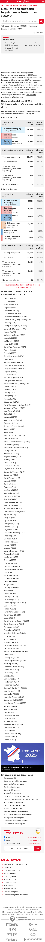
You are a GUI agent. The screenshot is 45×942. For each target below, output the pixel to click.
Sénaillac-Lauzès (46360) (14, 667)
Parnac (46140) (10, 463)
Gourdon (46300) (11, 301)
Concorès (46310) (11, 527)
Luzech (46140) (10, 323)
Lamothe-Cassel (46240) (14, 697)
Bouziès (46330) (10, 721)
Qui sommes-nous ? (10, 907)
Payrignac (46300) (11, 396)
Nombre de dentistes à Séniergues (18, 814)
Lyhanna (7, 867)
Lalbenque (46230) (11, 311)
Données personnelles (10, 912)
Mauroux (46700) (11, 417)
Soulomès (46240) (11, 685)
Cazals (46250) (9, 393)
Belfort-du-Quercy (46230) (14, 435)
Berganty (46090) (11, 664)
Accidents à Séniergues (13, 802)
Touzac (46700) (10, 487)
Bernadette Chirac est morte (15, 864)
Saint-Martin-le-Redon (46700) (16, 621)
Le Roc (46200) (10, 594)
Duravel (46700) (10, 353)
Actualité (8, 837)
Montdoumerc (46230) (13, 420)
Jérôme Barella (10, 889)
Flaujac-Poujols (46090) (13, 377)
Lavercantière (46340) (12, 566)
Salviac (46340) (10, 332)
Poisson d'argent (11, 892)
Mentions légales (7, 914)
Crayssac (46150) (10, 371)
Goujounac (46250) (11, 578)
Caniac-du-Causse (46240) (14, 472)
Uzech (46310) (9, 618)
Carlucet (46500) (16, 29)
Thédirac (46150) (10, 536)
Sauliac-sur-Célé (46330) (13, 700)
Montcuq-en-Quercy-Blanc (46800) (18, 320)
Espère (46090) (10, 350)
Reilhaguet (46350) (11, 658)
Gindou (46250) (10, 484)
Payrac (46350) (9, 387)
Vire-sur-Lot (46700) (12, 496)
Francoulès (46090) (11, 554)
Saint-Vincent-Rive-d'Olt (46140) (17, 441)
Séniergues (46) (10, 778)
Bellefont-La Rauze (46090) (15, 335)
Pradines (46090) (11, 304)
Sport (7, 840)
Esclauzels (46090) (11, 575)
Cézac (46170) (9, 636)
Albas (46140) (9, 432)
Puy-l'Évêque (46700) (12, 314)
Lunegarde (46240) (11, 715)
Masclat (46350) (10, 481)
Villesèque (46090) (11, 454)
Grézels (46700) (10, 560)
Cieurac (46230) (10, 390)
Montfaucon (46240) (12, 411)
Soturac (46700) (10, 399)
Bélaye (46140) (9, 584)
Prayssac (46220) (10, 308)
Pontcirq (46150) (10, 639)
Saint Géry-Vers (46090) (13, 362)
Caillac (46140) (9, 414)
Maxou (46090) (10, 545)
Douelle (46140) (10, 374)
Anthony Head (10, 876)
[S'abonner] (22, 848)
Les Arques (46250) (11, 587)
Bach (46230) (9, 591)
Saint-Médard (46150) (12, 615)
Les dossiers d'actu (12, 844)
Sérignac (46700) (10, 517)
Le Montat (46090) (11, 341)
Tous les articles (19, 909)
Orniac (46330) (10, 740)
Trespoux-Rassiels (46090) (15, 368)
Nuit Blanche (9, 886)
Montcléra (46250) (11, 542)
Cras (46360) (9, 712)
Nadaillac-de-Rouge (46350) (15, 633)
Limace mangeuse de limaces (16, 895)
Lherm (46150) (9, 572)
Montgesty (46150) (11, 524)
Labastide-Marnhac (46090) (15, 329)
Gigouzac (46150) (10, 539)
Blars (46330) (9, 676)
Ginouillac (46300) (18, 26)
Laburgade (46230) (11, 466)
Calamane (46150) (11, 438)
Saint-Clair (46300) (11, 670)
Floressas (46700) (11, 642)
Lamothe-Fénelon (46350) (14, 511)
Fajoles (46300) (10, 520)
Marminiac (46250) (11, 493)
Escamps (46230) (11, 597)
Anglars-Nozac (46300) (13, 457)
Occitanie (28, 5)
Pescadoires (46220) (12, 630)
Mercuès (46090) (11, 338)
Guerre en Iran (10, 882)
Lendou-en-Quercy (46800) (15, 408)
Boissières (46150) (11, 475)
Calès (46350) (9, 654)
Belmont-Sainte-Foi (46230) (15, 688)
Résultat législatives (14, 5)
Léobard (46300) (10, 563)
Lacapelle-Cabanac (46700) (15, 645)
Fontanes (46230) (11, 423)
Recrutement (33, 909)
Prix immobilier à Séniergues (15, 821)
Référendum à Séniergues (14, 824)
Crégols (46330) (10, 731)
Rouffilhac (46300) (11, 600)
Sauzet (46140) (9, 429)
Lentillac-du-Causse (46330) (15, 703)
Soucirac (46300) (10, 709)
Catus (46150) (9, 359)
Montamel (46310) (11, 728)
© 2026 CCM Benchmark (34, 914)
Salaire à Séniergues (12, 790)
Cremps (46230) (10, 451)
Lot (35, 5)
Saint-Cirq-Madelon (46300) (15, 661)
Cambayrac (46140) (11, 679)
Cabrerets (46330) (11, 581)
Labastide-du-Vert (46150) (14, 551)
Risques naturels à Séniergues (16, 811)
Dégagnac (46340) (11, 402)
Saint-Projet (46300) (12, 478)
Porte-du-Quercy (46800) (14, 426)
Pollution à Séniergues (13, 808)
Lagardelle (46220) (11, 694)
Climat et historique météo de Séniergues (21, 799)
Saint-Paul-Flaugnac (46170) (15, 347)
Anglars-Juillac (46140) (13, 508)
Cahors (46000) (10, 298)
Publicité (39, 907)
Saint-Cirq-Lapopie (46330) (15, 603)
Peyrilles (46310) (10, 499)
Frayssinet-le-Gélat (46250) (15, 469)
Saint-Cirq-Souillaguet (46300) (16, 651)
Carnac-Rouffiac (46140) (13, 569)
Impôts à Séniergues (12, 793)
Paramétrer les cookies (26, 912)
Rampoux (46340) (11, 706)
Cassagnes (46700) (11, 648)
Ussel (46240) (9, 718)
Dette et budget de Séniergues (16, 796)
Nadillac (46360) (10, 737)
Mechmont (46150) (11, 682)
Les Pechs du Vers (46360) (14, 533)
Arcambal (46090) (11, 344)
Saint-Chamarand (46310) (14, 624)
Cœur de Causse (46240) (14, 365)
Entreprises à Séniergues (14, 818)
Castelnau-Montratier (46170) (15, 317)
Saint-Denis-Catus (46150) (14, 612)
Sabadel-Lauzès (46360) (13, 724)
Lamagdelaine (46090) (13, 381)
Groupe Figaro (19, 914)
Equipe (20, 907)
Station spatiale (10, 879)
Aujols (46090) (9, 460)
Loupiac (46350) (10, 548)
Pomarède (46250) (11, 627)
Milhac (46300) (10, 609)
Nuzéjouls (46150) (11, 490)
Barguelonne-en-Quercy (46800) (17, 384)
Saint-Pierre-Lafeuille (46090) (16, 447)
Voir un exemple (35, 837)
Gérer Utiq (38, 912)
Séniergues (28, 43)
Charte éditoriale (29, 907)
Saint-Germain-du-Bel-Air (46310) (17, 405)
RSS (26, 909)
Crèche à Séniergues (12, 787)
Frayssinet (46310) (11, 530)
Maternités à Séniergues (14, 784)
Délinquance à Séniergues (14, 805)
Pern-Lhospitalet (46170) (14, 356)
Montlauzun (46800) (12, 691)
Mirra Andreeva (10, 873)
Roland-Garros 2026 (12, 870)
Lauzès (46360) (10, 606)
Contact (9, 909)
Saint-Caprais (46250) (12, 734)
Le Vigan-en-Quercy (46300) (15, 326)
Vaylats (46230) (10, 514)
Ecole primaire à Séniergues (15, 781)
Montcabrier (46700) (12, 505)
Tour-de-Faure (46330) (13, 502)
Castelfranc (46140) (11, 444)
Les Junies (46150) (11, 557)
